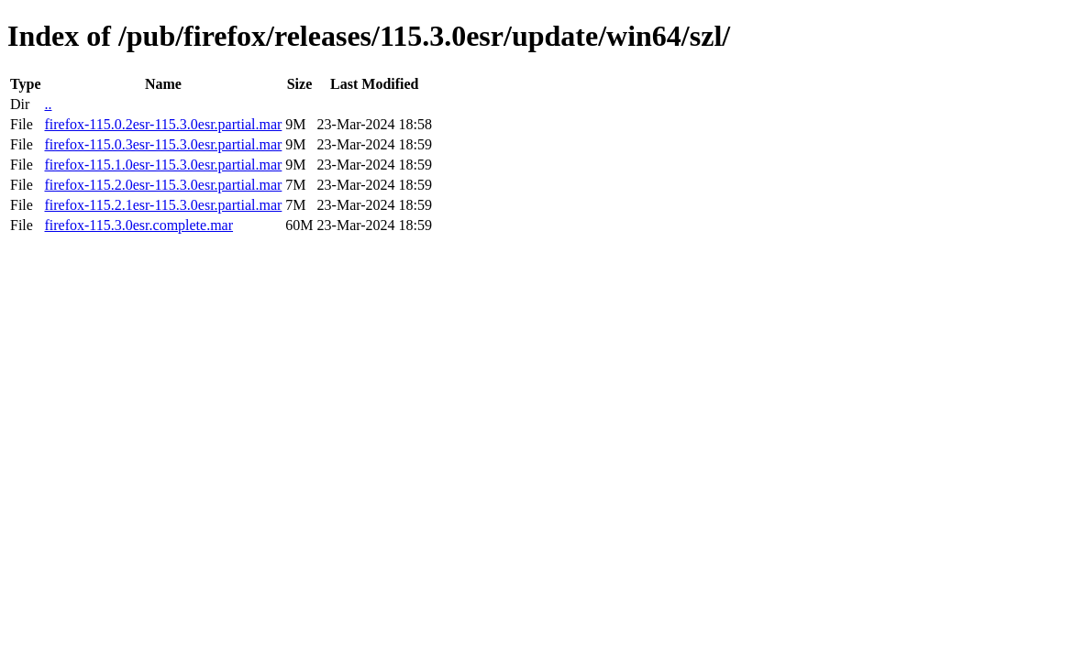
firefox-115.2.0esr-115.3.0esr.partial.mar (163, 184)
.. (47, 104)
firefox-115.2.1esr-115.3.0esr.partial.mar (163, 205)
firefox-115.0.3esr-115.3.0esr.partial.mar (163, 144)
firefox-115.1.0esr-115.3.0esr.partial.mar (163, 164)
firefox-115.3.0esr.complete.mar (138, 225)
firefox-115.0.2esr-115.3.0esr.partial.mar (163, 124)
